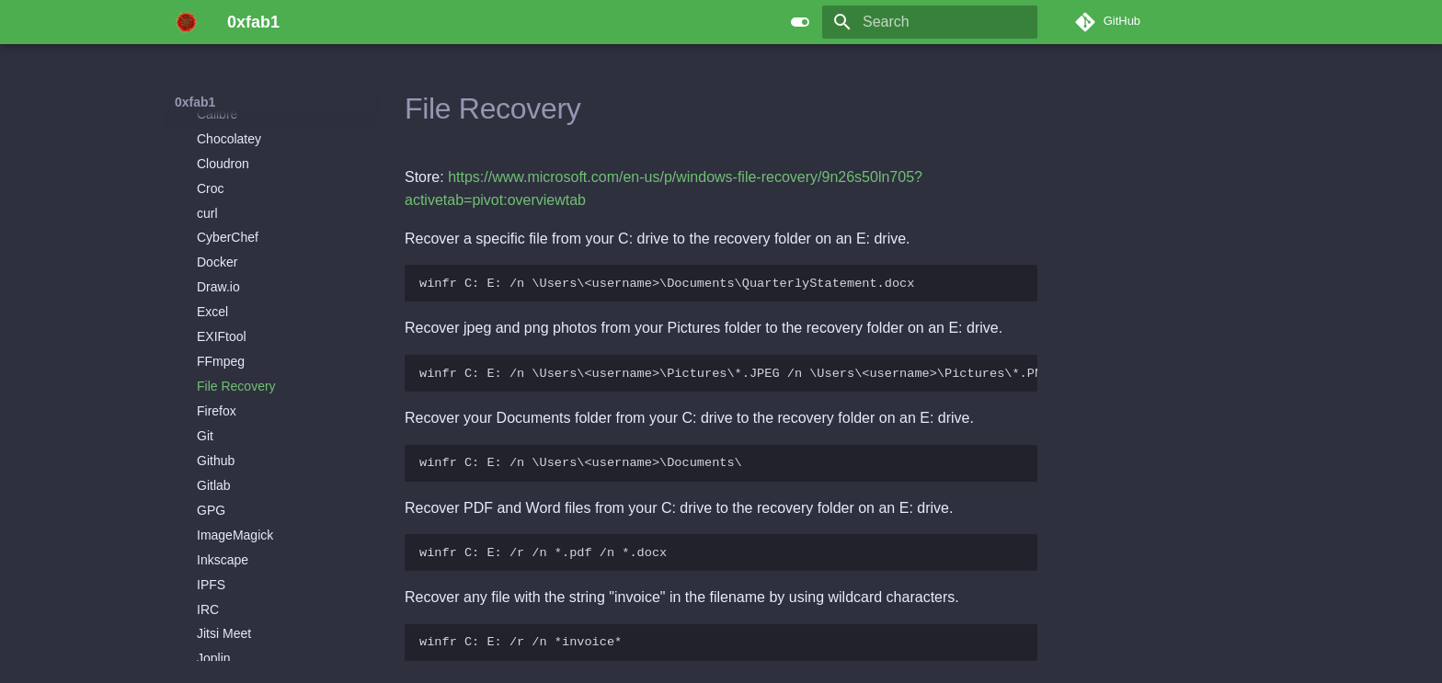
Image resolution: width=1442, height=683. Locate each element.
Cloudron (223, 152)
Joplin (214, 647)
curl (207, 202)
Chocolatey (229, 127)
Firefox (216, 400)
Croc (210, 177)
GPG (211, 499)
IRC (208, 598)
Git (205, 424)
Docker (217, 251)
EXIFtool (221, 325)
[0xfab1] (186, 22)
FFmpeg (221, 350)
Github (216, 449)
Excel (212, 300)
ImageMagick (235, 524)
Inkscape (222, 548)
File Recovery (236, 375)
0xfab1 (195, 102)
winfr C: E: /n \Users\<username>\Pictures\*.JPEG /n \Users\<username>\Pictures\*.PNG (728, 373)
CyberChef (227, 226)
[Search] (929, 22)
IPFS (211, 573)
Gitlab (214, 474)
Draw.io (218, 275)
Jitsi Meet (224, 622)
